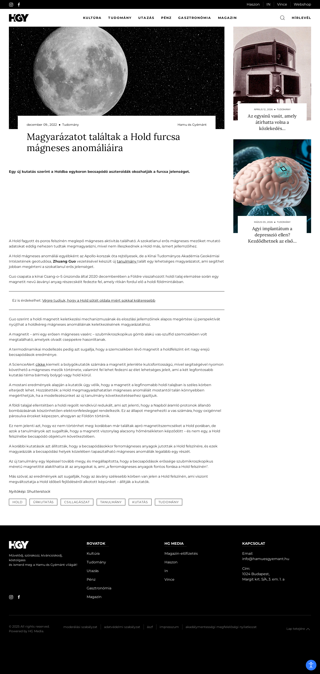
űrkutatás (43, 502)
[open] (311, 665)
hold (17, 502)
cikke (41, 364)
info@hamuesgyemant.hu (265, 559)
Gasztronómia (194, 18)
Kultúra (92, 18)
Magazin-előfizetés (181, 553)
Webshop (302, 4)
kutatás (140, 502)
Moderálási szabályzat (80, 627)
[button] (308, 629)
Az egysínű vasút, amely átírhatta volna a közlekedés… (272, 122)
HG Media (35, 631)
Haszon (253, 4)
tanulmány (127, 261)
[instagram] (11, 4)
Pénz (166, 18)
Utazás (146, 18)
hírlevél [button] (301, 18)
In (166, 571)
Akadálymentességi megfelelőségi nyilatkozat (221, 627)
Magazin (227, 18)
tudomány (168, 502)
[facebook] (19, 4)
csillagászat (77, 502)
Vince (282, 4)
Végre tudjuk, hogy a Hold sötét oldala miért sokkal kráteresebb (98, 300)
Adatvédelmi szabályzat (122, 627)
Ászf (150, 627)
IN (268, 4)
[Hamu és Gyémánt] (19, 18)
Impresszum (169, 627)
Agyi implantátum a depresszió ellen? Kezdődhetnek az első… (272, 235)
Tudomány (120, 18)
